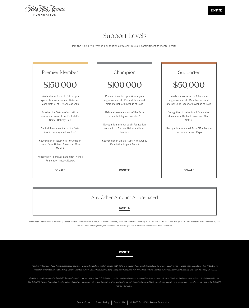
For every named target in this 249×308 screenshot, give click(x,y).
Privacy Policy (102, 302)
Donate (216, 11)
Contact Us (119, 302)
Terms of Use (83, 302)
